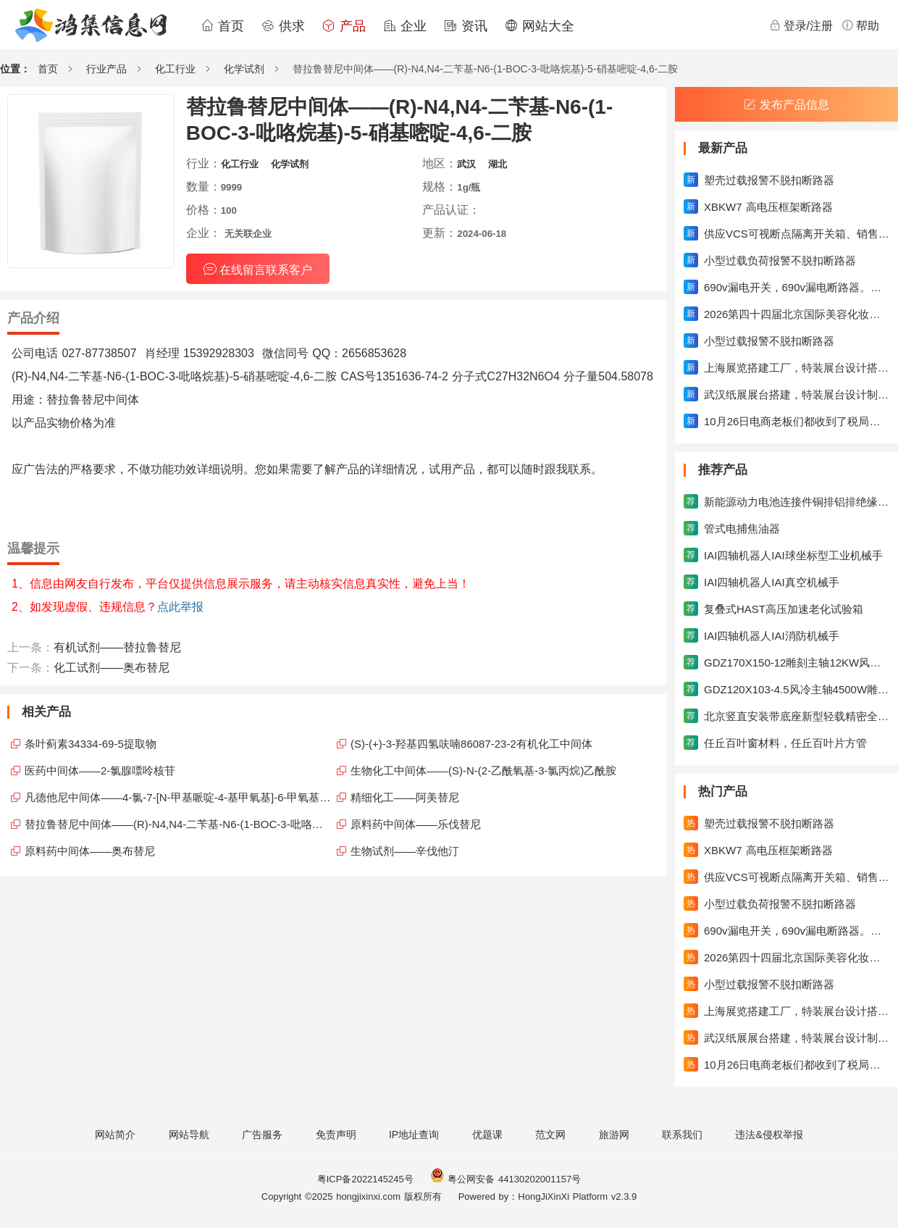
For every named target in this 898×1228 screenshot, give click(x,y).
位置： (15, 69)
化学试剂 (244, 69)
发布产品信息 (786, 105)
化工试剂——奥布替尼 (111, 667)
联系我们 (682, 1134)
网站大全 (539, 26)
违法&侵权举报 (768, 1134)
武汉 (466, 164)
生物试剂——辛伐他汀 (405, 851)
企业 (405, 26)
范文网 (550, 1134)
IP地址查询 (414, 1134)
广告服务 (262, 1134)
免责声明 (336, 1134)
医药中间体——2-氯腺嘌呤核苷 (100, 770)
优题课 (487, 1134)
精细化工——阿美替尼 (405, 797)
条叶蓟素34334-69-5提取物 (90, 744)
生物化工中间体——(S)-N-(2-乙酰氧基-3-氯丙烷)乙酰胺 (483, 770)
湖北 (497, 164)
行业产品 (106, 69)
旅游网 (614, 1134)
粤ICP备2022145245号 (365, 1179)
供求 (283, 26)
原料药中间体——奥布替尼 (90, 851)
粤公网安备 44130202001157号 (505, 1179)
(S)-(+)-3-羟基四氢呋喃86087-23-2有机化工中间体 (471, 744)
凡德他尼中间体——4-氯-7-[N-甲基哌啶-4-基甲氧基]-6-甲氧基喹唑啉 (179, 797)
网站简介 (115, 1134)
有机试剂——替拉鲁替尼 (117, 647)
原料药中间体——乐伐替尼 (416, 824)
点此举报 (180, 607)
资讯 (465, 26)
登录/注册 (801, 25)
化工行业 (175, 69)
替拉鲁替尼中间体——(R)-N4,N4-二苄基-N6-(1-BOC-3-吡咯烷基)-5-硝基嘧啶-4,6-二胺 (179, 824)
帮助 (860, 25)
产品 (344, 26)
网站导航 (189, 1134)
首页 (222, 26)
